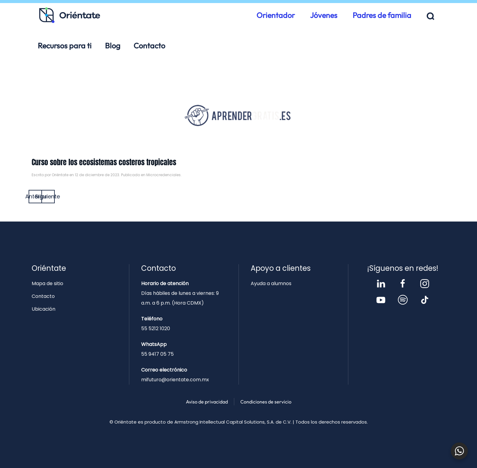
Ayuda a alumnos (271, 283)
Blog (112, 46)
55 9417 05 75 (157, 354)
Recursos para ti (65, 46)
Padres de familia (382, 15)
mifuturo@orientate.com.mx (175, 379)
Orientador (275, 15)
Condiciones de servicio (265, 402)
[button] (431, 16)
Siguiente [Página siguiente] (48, 196)
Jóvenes (323, 15)
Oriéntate (60, 174)
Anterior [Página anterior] (35, 196)
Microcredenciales (163, 174)
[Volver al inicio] (70, 15)
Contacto (149, 46)
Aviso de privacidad (207, 402)
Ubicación (43, 309)
